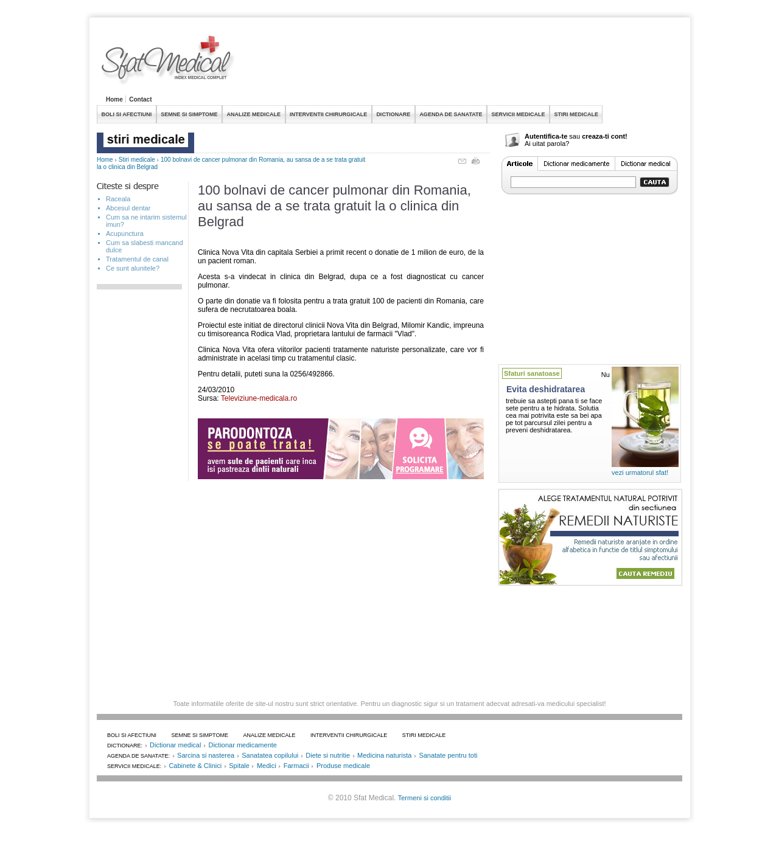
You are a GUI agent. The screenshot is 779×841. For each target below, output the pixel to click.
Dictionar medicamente (242, 745)
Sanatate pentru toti (448, 755)
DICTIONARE (393, 114)
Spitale (239, 765)
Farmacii (296, 765)
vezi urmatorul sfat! (640, 472)
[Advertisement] (460, 63)
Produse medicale (343, 765)
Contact (140, 99)
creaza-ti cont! (604, 136)
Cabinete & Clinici (195, 765)
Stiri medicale (137, 159)
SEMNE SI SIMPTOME (189, 114)
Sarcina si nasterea (205, 755)
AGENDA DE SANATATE (450, 114)
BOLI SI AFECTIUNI (127, 114)
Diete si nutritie (328, 755)
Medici (266, 765)
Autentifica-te (546, 136)
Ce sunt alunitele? (132, 268)
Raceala (118, 198)
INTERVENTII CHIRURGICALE (328, 114)
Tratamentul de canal (137, 259)
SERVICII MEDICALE (518, 114)
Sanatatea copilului (270, 755)
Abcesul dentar (128, 208)
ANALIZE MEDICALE (254, 114)
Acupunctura (125, 233)
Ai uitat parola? (547, 143)
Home (114, 99)
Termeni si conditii (424, 797)
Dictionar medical (175, 745)
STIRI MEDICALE (576, 114)
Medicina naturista (384, 755)
